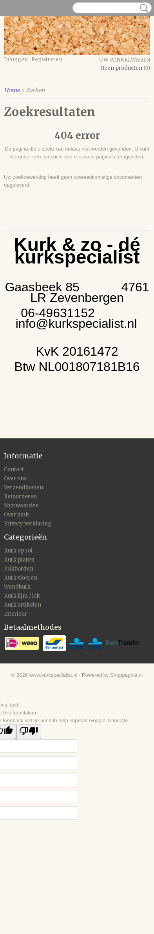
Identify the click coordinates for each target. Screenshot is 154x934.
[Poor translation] (28, 732)
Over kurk (16, 514)
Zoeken (143, 8)
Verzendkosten (23, 487)
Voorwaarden (21, 505)
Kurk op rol (18, 550)
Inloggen (16, 59)
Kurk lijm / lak (22, 595)
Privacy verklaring (27, 523)
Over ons (15, 478)
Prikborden (18, 568)
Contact (14, 469)
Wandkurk (17, 586)
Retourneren (20, 496)
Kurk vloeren (20, 577)
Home (12, 90)
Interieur (15, 614)
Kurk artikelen (22, 604)
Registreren (46, 59)
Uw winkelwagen (124, 59)
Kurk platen (19, 559)
